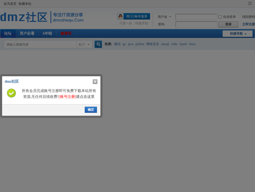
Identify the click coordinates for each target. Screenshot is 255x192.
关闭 (95, 81)
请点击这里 (77, 97)
